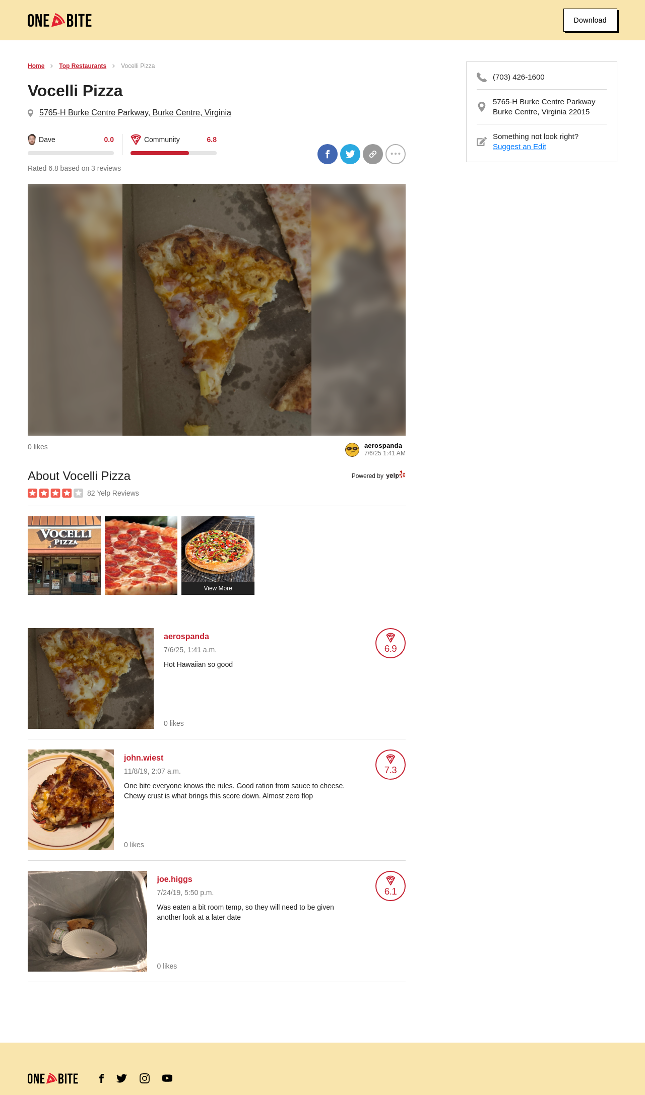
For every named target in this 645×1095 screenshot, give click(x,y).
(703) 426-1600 (519, 77)
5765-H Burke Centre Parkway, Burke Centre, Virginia (135, 112)
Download (590, 20)
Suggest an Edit (519, 146)
